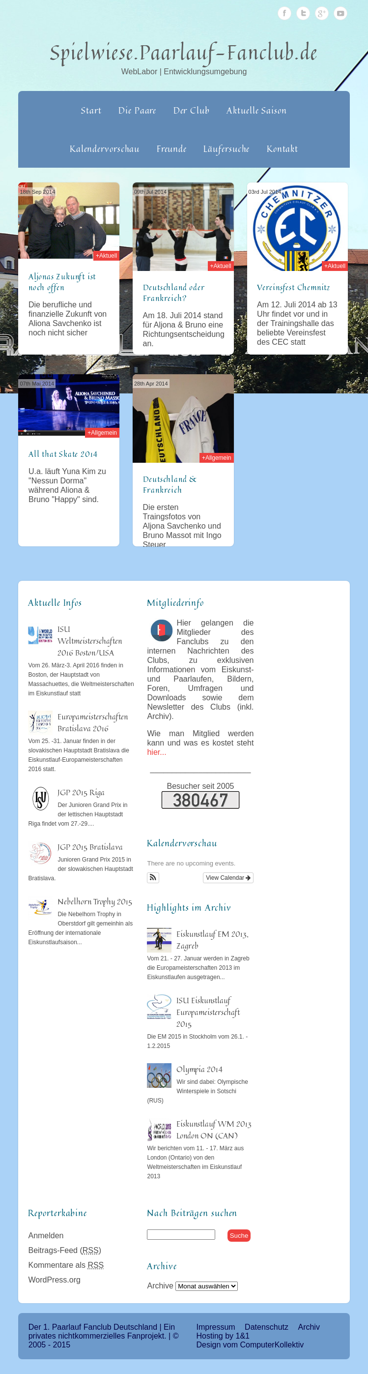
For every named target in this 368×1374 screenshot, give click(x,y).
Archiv (308, 1327)
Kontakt (282, 148)
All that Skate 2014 (63, 454)
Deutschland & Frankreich (170, 484)
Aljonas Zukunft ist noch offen (62, 281)
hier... (156, 752)
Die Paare (137, 110)
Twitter (303, 13)
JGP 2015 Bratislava (90, 847)
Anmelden (45, 1235)
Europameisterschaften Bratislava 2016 (92, 722)
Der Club (191, 110)
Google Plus (322, 13)
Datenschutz (266, 1327)
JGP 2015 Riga (81, 792)
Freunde (172, 148)
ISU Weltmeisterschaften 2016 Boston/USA (89, 640)
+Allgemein (102, 432)
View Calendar (228, 877)
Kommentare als (66, 1265)
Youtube (340, 13)
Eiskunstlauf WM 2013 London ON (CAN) (214, 1129)
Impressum (216, 1327)
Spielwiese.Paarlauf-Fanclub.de (184, 52)
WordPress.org (54, 1280)
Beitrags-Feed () (64, 1250)
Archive (160, 1286)
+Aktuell (106, 255)
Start (91, 110)
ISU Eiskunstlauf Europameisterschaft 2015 (208, 1012)
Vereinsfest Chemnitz (293, 287)
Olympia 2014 (199, 1069)
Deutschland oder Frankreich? (174, 292)
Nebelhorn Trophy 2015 (94, 901)
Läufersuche (226, 148)
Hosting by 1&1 (223, 1336)
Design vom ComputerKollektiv (250, 1345)
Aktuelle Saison (256, 110)
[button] (153, 878)
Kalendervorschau (105, 148)
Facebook (284, 13)
